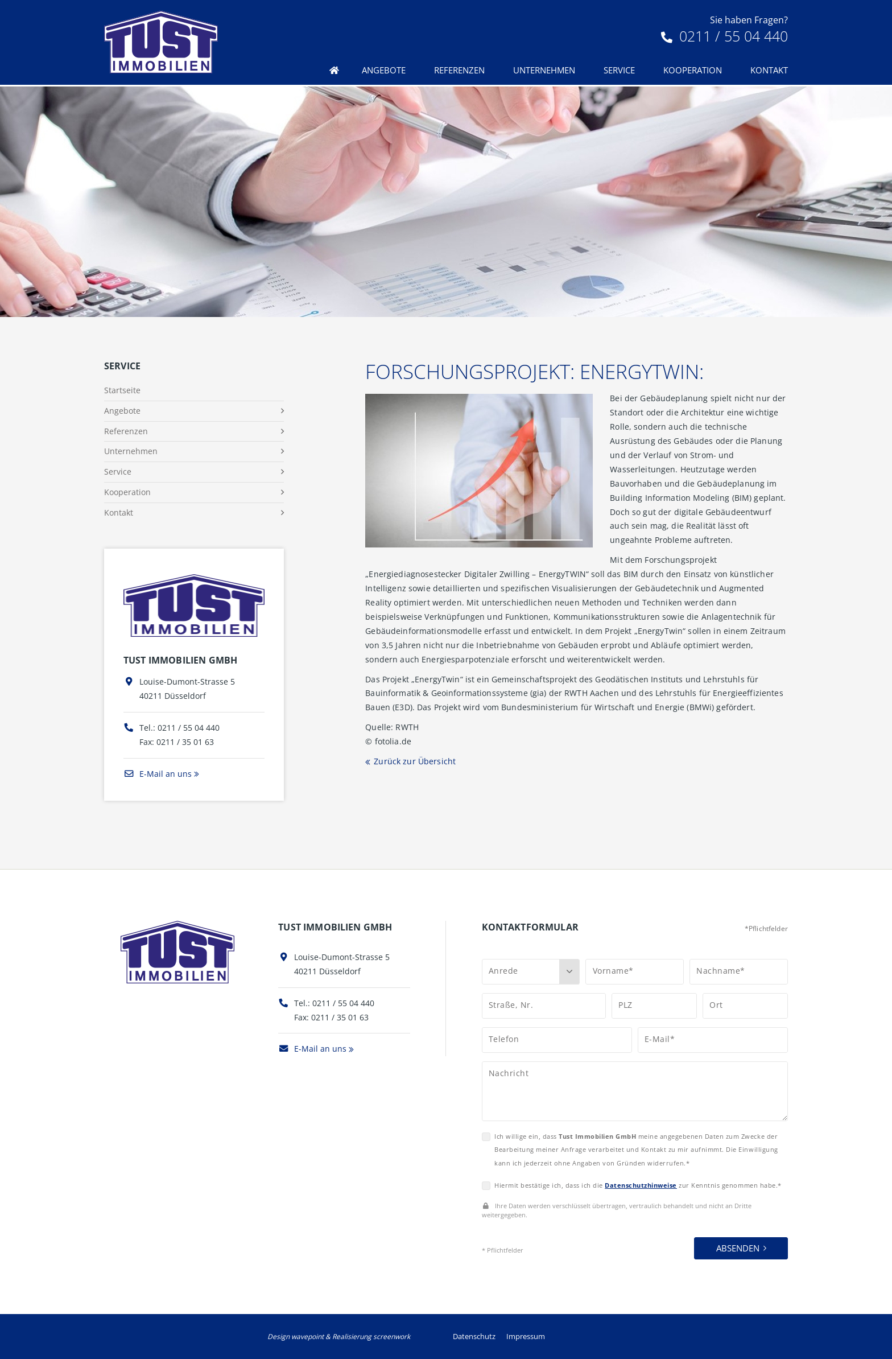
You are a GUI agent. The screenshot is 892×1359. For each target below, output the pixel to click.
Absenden (737, 1248)
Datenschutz (474, 1336)
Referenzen (459, 70)
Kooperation (692, 70)
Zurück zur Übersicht (415, 761)
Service (619, 70)
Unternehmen (544, 70)
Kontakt (769, 70)
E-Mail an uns (157, 773)
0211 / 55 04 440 (724, 36)
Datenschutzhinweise (641, 1185)
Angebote (384, 70)
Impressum (525, 1336)
